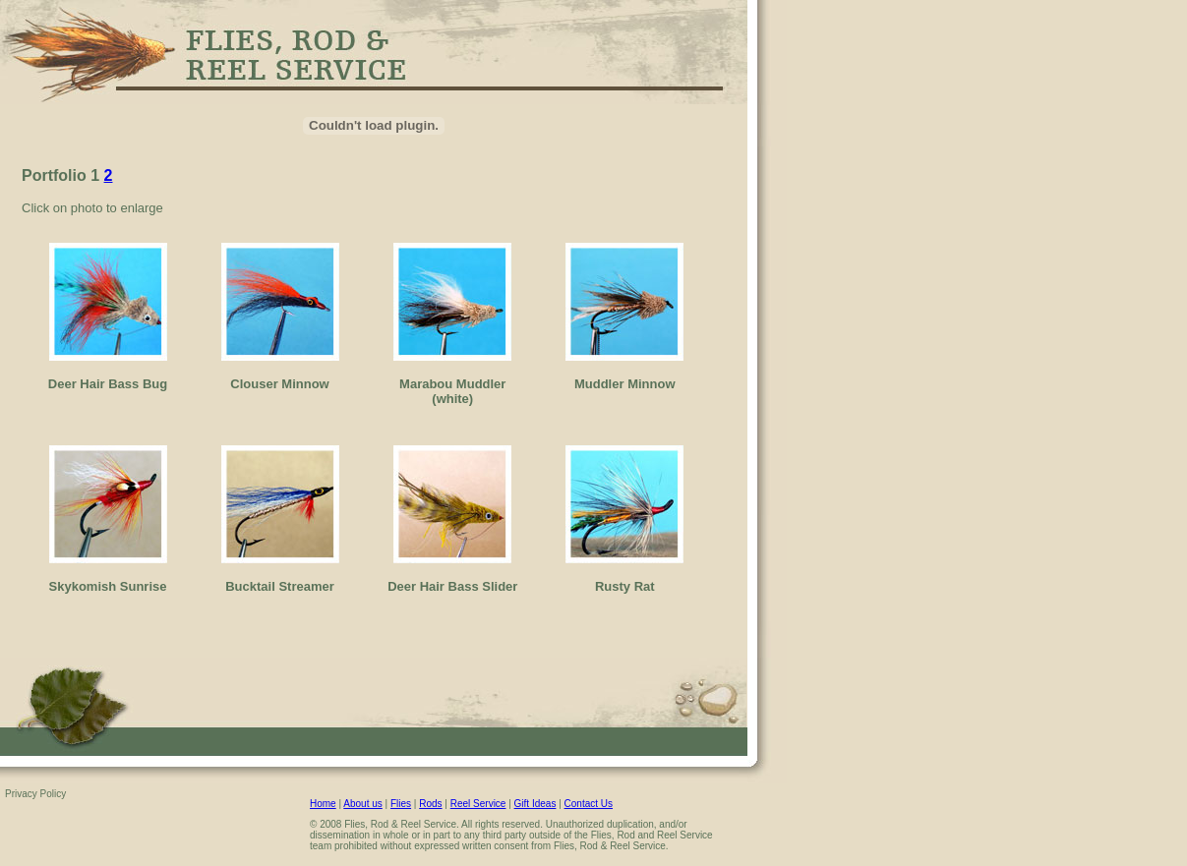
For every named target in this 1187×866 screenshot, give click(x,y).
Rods (430, 803)
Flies (400, 803)
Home (323, 803)
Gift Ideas (535, 803)
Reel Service (478, 803)
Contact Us (588, 803)
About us (362, 803)
